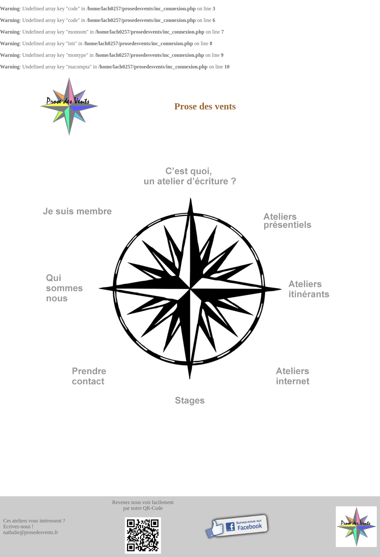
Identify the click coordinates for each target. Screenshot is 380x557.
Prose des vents (205, 106)
